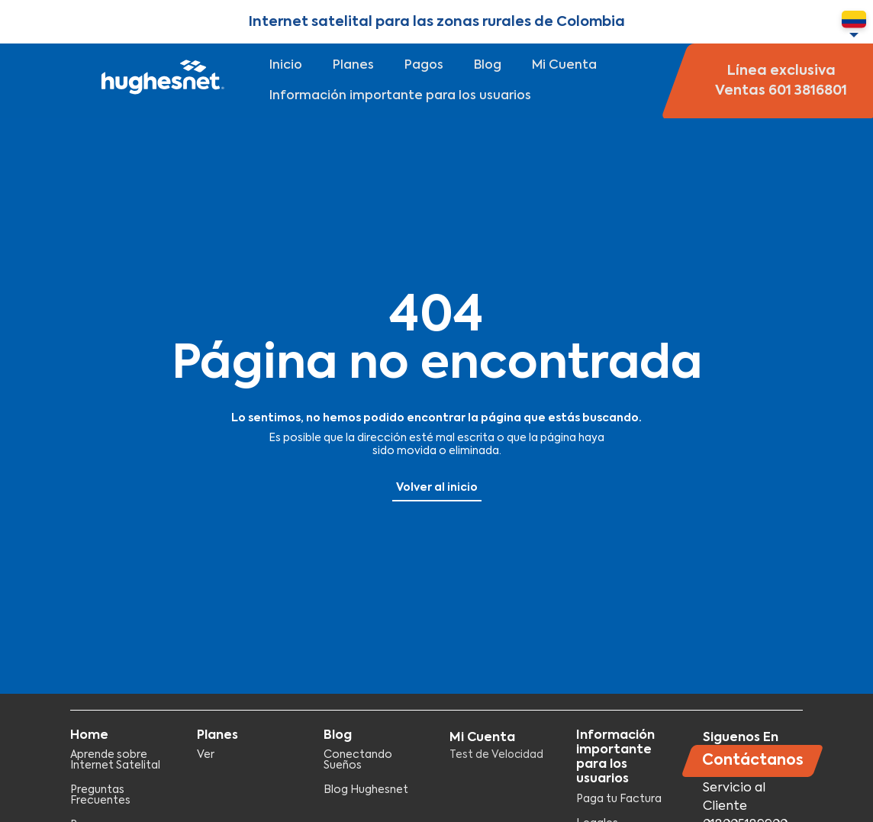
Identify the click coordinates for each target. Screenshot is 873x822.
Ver (205, 754)
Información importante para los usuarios (400, 96)
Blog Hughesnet (366, 790)
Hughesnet (160, 80)
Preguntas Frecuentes (100, 795)
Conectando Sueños (358, 760)
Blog (487, 66)
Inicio (285, 66)
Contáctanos (753, 760)
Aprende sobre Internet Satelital (115, 760)
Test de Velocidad (496, 754)
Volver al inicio (437, 487)
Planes (353, 66)
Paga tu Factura (619, 799)
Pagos (423, 66)
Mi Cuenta (564, 66)
